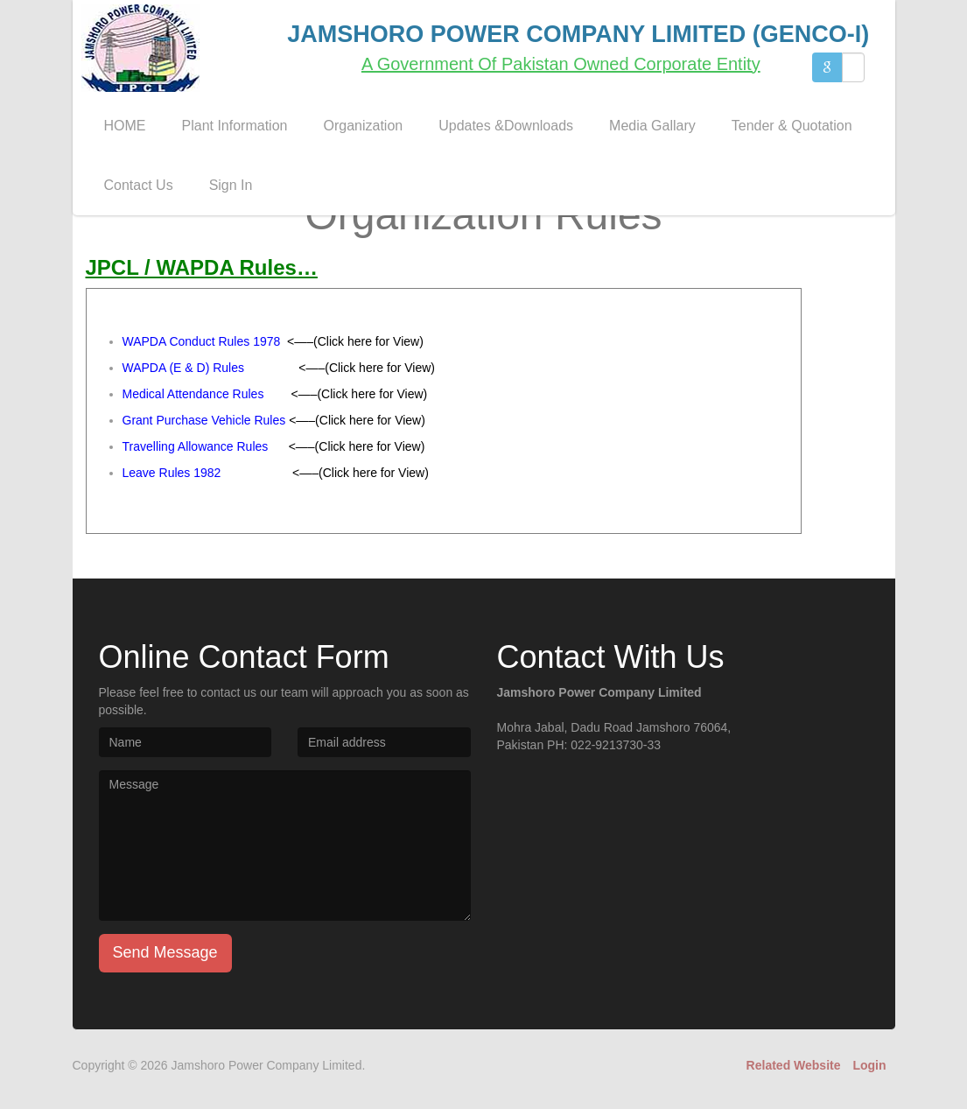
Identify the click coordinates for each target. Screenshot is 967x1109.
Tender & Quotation (792, 125)
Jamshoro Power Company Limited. (269, 1065)
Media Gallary (652, 125)
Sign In (231, 185)
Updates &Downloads (505, 125)
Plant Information (235, 125)
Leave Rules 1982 (172, 473)
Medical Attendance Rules (193, 394)
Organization (363, 125)
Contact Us (138, 185)
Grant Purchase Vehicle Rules (204, 420)
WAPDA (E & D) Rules (184, 368)
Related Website (793, 1065)
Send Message (165, 952)
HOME (125, 125)
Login (869, 1065)
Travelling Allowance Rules (196, 446)
